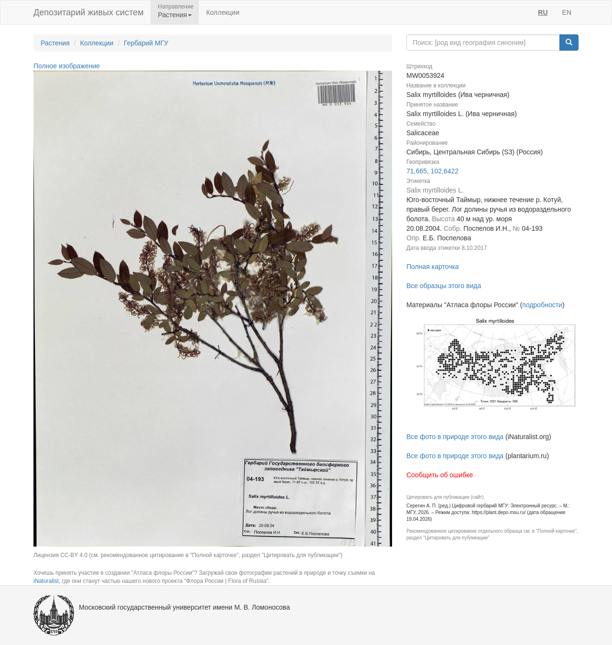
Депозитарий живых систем (88, 12)
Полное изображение (66, 66)
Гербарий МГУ (146, 43)
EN (566, 12)
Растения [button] (175, 15)
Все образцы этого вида (443, 286)
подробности (542, 305)
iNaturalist (46, 581)
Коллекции (223, 12)
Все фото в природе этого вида (454, 437)
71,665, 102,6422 (432, 171)
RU (542, 12)
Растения (55, 43)
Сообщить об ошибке (439, 475)
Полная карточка (432, 266)
